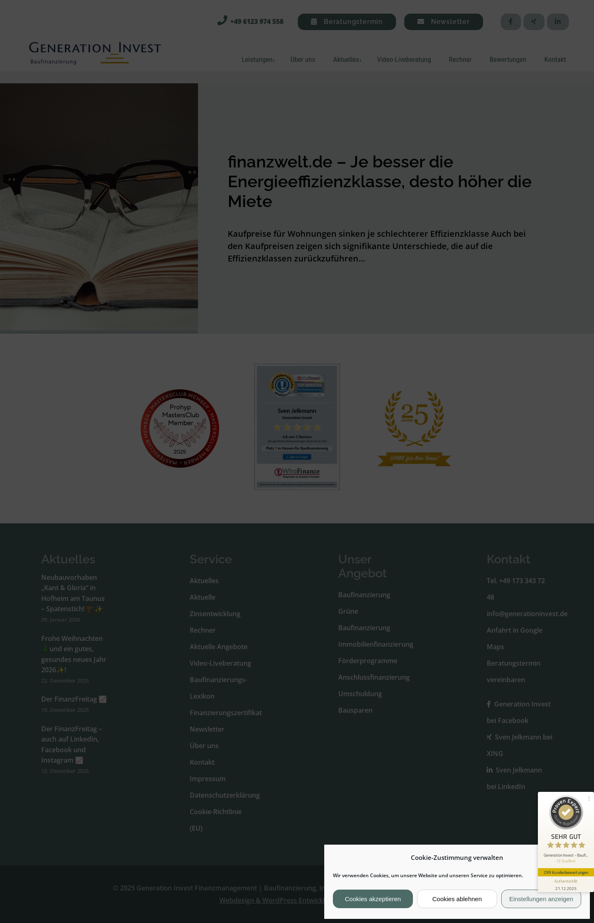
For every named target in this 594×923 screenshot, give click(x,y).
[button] (577, 857)
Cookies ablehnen (457, 898)
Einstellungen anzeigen (541, 898)
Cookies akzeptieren (373, 898)
